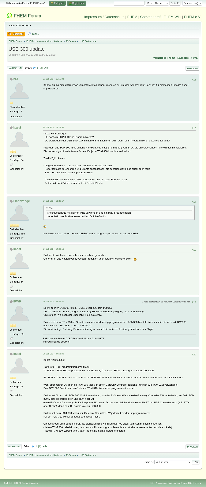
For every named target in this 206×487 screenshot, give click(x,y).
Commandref (150, 17)
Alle (46, 67)
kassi (17, 127)
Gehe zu (148, 462)
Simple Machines (30, 483)
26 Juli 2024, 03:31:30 (53, 301)
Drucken (192, 68)
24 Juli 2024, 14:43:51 (53, 249)
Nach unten (15, 68)
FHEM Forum (27, 15)
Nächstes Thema (187, 57)
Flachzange (21, 201)
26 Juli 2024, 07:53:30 (53, 354)
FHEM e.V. (192, 17)
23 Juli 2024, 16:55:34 (53, 79)
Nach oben (14, 446)
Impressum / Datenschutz (104, 17)
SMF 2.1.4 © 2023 (12, 483)
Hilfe (152, 483)
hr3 (15, 79)
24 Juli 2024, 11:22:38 (53, 127)
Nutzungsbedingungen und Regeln (172, 483)
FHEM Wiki (172, 17)
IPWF (17, 301)
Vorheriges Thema (164, 57)
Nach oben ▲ (195, 483)
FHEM (132, 17)
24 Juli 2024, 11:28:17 (53, 201)
